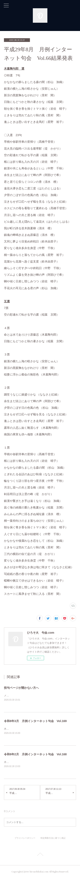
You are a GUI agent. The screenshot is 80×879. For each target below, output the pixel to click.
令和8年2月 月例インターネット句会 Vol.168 (35, 755)
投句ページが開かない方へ (21, 687)
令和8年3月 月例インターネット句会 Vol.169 (35, 721)
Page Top (40, 856)
